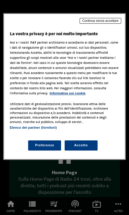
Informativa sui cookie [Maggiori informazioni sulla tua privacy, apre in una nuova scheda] (68, 93)
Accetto (81, 145)
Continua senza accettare (100, 20)
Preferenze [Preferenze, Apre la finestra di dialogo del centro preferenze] (44, 145)
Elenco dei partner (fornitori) (33, 128)
